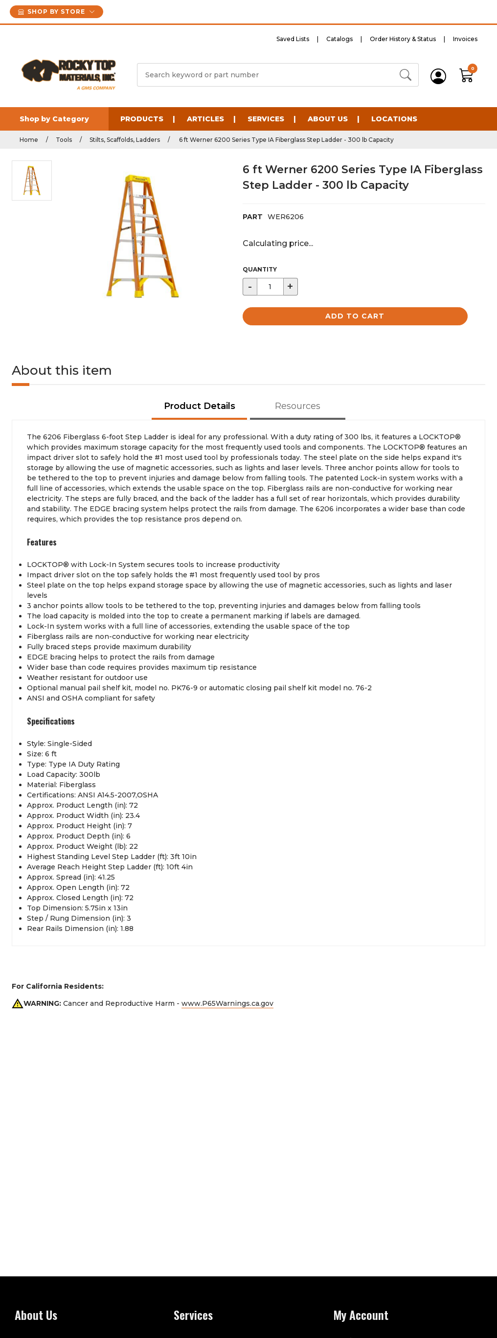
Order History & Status (403, 39)
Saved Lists (292, 39)
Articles (205, 118)
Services (266, 118)
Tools (64, 139)
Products (141, 118)
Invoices (465, 39)
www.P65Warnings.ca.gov (227, 1003)
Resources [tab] (297, 406)
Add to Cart (354, 316)
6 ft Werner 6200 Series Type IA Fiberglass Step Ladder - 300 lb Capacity (286, 139)
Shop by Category (54, 118)
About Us (328, 118)
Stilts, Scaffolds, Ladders (125, 139)
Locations (394, 118)
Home (29, 139)
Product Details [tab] (199, 406)
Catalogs (339, 39)
